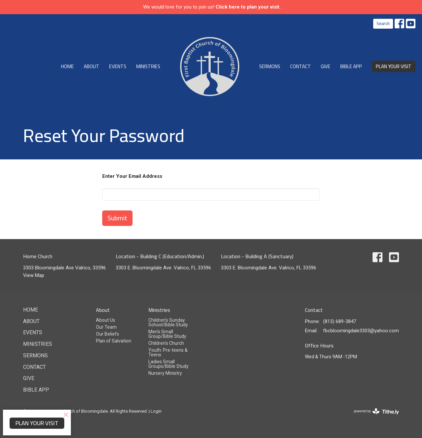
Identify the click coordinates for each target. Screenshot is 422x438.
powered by (376, 411)
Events (117, 66)
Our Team (106, 327)
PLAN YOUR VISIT (393, 66)
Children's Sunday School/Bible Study (168, 322)
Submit (117, 218)
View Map (33, 275)
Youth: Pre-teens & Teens (168, 352)
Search (383, 23)
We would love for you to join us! (212, 7)
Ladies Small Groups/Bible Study (168, 364)
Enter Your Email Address (132, 176)
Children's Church (166, 343)
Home (67, 66)
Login (156, 411)
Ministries (148, 66)
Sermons (269, 66)
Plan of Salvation (113, 340)
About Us (105, 320)
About (91, 66)
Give (325, 66)
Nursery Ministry (165, 373)
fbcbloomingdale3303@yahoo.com (361, 331)
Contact (300, 66)
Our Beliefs (107, 334)
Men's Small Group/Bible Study (167, 334)
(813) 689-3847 (339, 321)
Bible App (351, 66)
